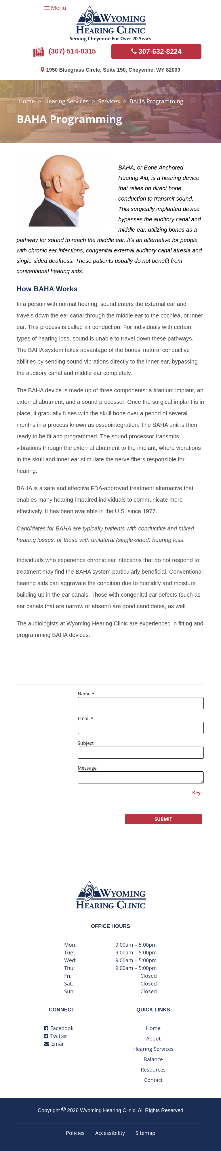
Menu (58, 8)
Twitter (55, 1035)
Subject (86, 743)
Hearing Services (66, 101)
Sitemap (145, 1132)
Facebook (58, 1028)
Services (109, 101)
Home (26, 101)
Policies (75, 1132)
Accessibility (110, 1132)
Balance (153, 1059)
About (153, 1038)
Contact (153, 1079)
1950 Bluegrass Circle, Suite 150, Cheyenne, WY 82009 (110, 70)
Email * (85, 718)
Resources (153, 1069)
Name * (86, 693)
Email (54, 1043)
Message (87, 768)
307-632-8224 (156, 51)
